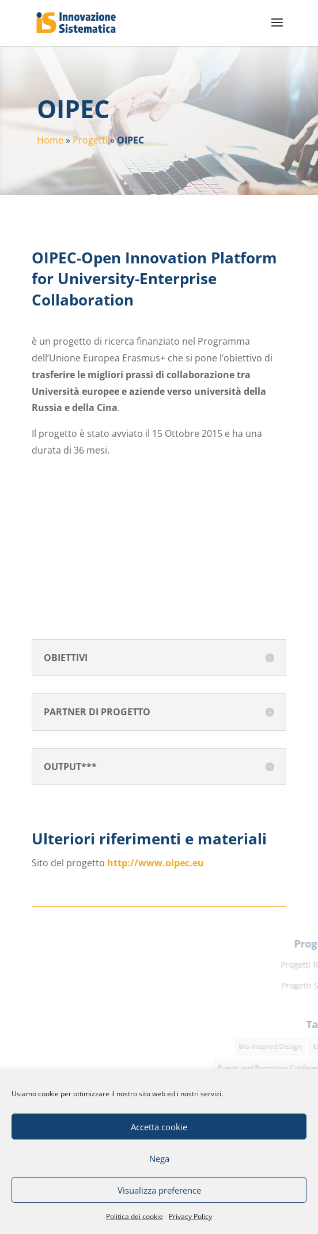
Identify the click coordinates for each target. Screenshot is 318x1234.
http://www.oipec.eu (155, 862)
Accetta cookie (159, 1127)
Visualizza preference (159, 1190)
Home (50, 140)
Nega (159, 1158)
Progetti (90, 140)
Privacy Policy (190, 1216)
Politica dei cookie (134, 1216)
